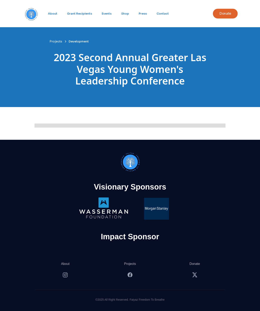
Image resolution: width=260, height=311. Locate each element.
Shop (125, 13)
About (52, 13)
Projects (130, 263)
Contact (163, 13)
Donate (195, 263)
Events (107, 13)
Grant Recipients (79, 13)
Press (143, 13)
